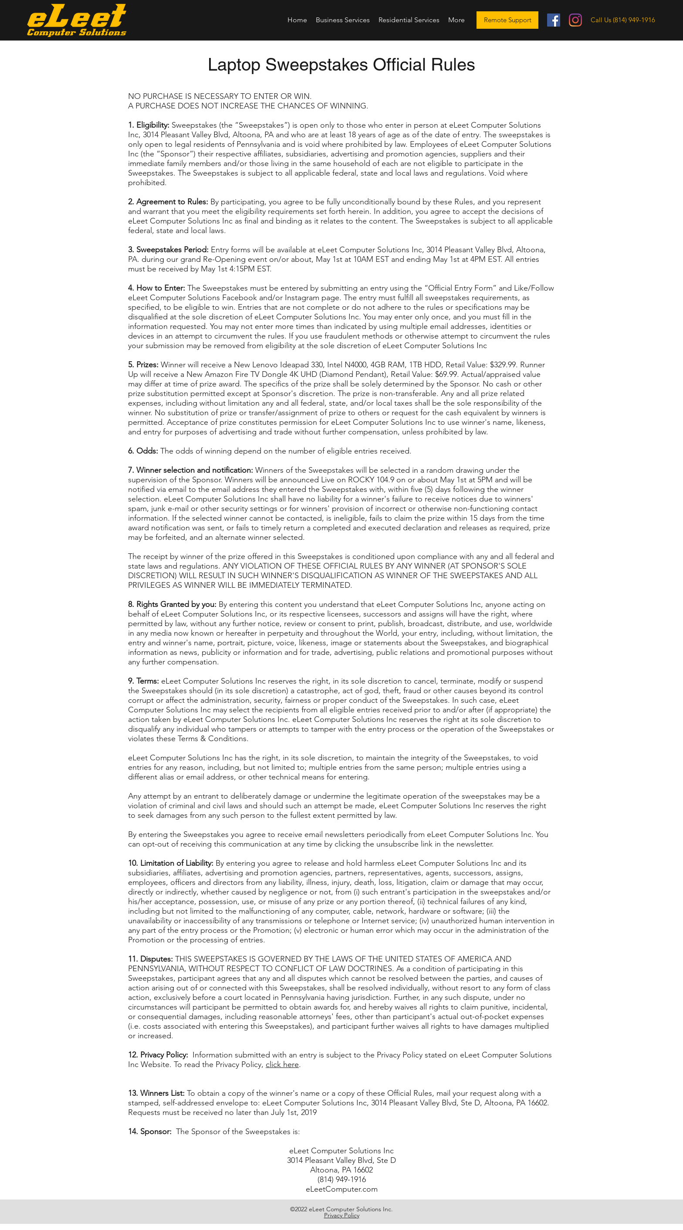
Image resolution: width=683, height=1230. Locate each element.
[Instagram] (575, 20)
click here (282, 1064)
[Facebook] (553, 20)
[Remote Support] (507, 20)
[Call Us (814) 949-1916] (623, 20)
